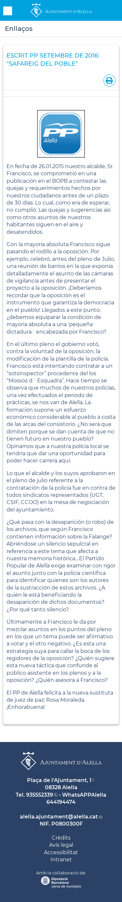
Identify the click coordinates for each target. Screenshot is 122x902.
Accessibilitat (61, 852)
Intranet (61, 859)
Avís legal (61, 845)
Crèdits (61, 838)
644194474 (61, 802)
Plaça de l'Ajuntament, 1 (59, 780)
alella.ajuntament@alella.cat (59, 817)
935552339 (39, 795)
